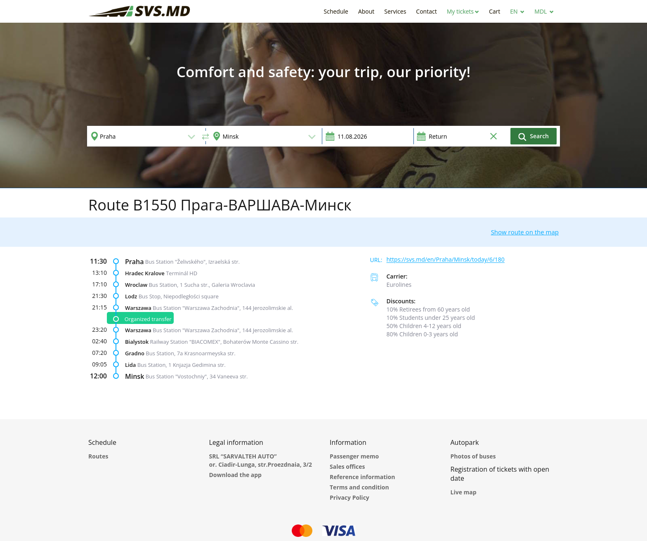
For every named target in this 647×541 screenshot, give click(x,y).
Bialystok (137, 341)
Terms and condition (359, 487)
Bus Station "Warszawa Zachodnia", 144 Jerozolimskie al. (223, 307)
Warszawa (138, 307)
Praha (134, 261)
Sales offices (347, 466)
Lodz (131, 296)
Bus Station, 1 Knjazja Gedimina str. (181, 365)
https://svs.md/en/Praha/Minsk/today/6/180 (446, 260)
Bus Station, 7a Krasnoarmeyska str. (190, 353)
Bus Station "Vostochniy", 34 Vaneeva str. (197, 376)
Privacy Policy (349, 497)
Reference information (362, 477)
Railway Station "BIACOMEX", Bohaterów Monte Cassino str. (224, 341)
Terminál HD (181, 272)
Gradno (134, 353)
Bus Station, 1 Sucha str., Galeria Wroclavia (202, 284)
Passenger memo (354, 456)
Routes (98, 456)
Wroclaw (136, 284)
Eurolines (399, 284)
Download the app (235, 475)
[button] (463, 11)
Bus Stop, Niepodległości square (179, 296)
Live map (464, 492)
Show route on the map (525, 232)
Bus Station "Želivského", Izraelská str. (192, 261)
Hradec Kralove (145, 272)
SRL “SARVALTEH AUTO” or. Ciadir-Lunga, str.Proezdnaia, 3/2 (260, 460)
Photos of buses (473, 456)
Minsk (134, 376)
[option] (323, 105)
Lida (130, 365)
